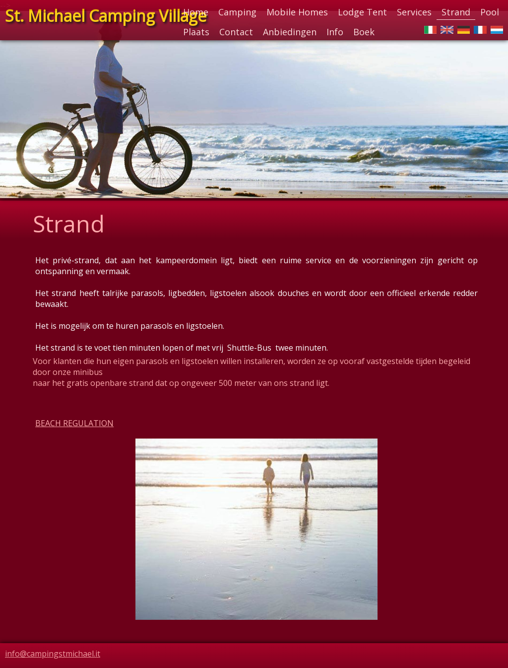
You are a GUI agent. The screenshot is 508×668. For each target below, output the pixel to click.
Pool (489, 12)
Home (195, 12)
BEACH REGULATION (74, 423)
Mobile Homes (297, 12)
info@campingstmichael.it (52, 653)
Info (334, 32)
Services (414, 12)
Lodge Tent (362, 12)
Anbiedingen (290, 32)
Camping (237, 12)
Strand (456, 12)
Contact (236, 32)
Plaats (196, 32)
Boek (364, 32)
